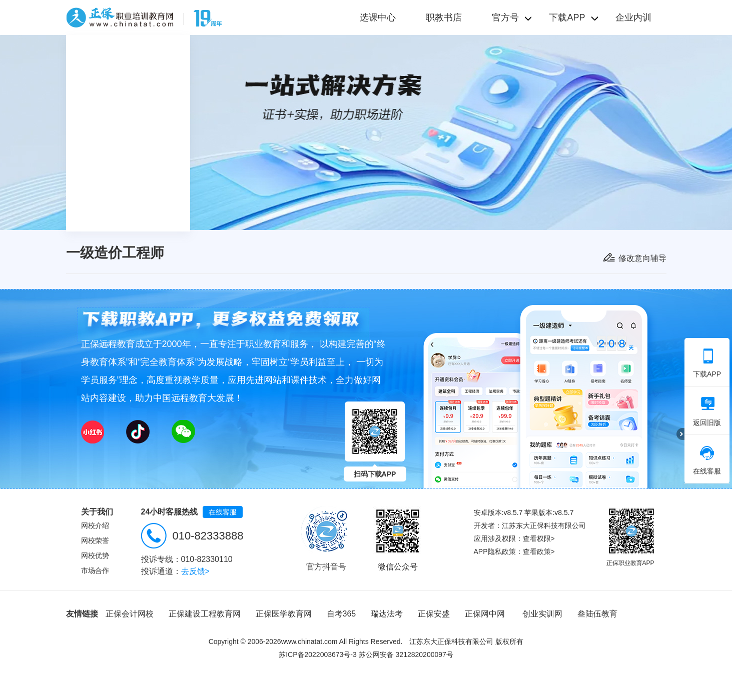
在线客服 (223, 512)
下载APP (707, 363)
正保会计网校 (130, 614)
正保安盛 (434, 614)
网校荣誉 (95, 540)
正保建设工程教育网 (205, 614)
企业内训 (633, 17)
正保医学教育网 (284, 614)
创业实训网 (542, 614)
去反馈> (195, 571)
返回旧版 (707, 411)
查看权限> (539, 538)
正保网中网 (485, 614)
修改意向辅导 (642, 258)
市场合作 (95, 570)
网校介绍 (95, 526)
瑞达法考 (387, 614)
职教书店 (444, 17)
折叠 (680, 434)
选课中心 (378, 17)
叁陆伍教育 (597, 614)
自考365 (341, 614)
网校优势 (95, 556)
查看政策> (539, 552)
